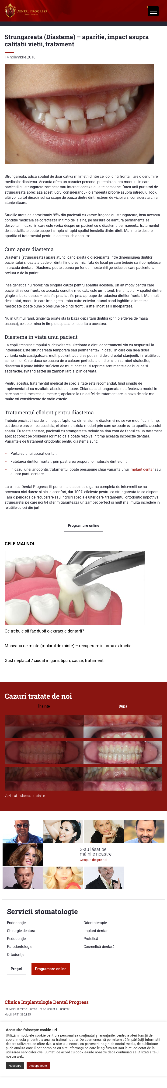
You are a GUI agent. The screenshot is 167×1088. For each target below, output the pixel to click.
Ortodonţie (15, 954)
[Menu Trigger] (153, 11)
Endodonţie (16, 923)
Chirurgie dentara (21, 931)
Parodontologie (19, 946)
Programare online (83, 525)
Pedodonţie (16, 938)
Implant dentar (96, 931)
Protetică (91, 938)
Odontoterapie (95, 923)
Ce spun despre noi (93, 859)
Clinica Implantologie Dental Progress (47, 1002)
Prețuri (16, 969)
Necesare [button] (15, 1065)
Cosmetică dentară (99, 946)
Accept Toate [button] (38, 1065)
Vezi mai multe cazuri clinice (25, 796)
